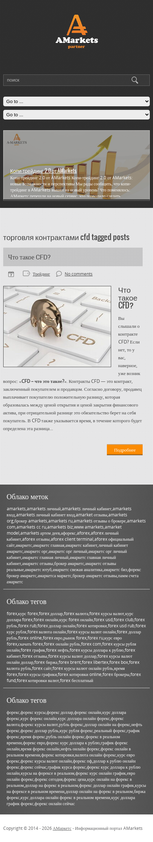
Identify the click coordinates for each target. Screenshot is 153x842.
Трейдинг (41, 274)
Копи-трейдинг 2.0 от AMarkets (43, 171)
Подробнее (124, 450)
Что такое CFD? (29, 257)
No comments (79, 274)
